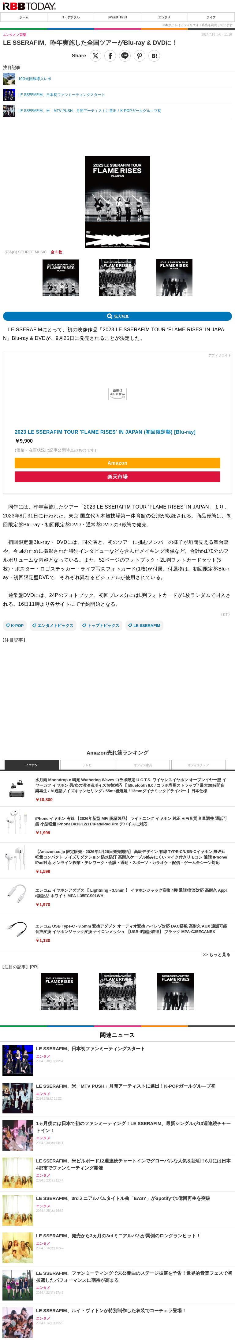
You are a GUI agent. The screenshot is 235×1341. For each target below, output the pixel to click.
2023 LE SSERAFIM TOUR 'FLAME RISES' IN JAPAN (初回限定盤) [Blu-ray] (105, 432)
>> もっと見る (216, 954)
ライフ (211, 17)
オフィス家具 (143, 765)
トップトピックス (103, 625)
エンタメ (164, 17)
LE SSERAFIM (146, 625)
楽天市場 (117, 476)
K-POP (17, 625)
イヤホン (31, 765)
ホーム (23, 17)
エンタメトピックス (55, 625)
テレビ (87, 765)
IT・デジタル (71, 17)
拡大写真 (121, 316)
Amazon (117, 463)
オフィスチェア (198, 765)
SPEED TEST (117, 17)
